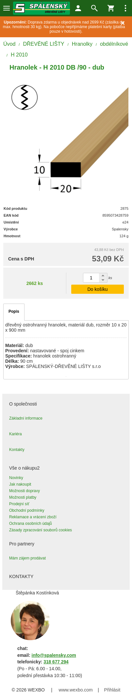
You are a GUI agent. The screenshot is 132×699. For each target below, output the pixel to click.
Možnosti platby (22, 497)
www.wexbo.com (76, 689)
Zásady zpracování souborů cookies (40, 530)
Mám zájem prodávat (27, 558)
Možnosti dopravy (24, 491)
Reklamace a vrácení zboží (33, 517)
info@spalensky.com (54, 655)
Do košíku (97, 289)
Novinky (16, 477)
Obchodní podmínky (26, 510)
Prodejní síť (19, 504)
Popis (13, 311)
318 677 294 (55, 661)
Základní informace (25, 418)
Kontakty (17, 449)
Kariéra (15, 434)
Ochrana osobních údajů (30, 523)
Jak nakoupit (20, 484)
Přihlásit (112, 689)
